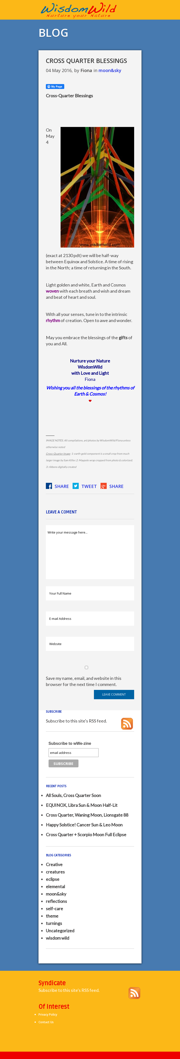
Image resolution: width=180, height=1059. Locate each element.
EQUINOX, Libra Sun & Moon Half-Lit (81, 805)
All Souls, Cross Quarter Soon (73, 795)
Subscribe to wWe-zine (70, 743)
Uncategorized (60, 930)
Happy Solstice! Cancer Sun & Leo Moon (84, 824)
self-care (54, 908)
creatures (55, 871)
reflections (56, 901)
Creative (54, 864)
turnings (54, 923)
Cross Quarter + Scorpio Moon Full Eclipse (86, 834)
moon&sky (110, 70)
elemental (55, 886)
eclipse (52, 879)
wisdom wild (57, 938)
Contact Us (46, 1022)
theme (52, 916)
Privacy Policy (48, 1014)
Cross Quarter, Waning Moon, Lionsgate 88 (87, 815)
